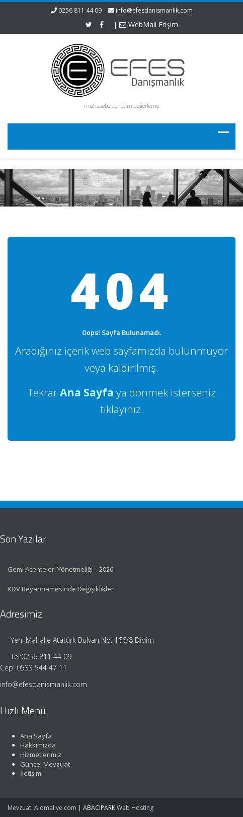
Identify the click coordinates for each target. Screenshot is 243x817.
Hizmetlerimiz (39, 754)
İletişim (29, 773)
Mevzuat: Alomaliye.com (42, 807)
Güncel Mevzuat (43, 764)
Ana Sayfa (34, 735)
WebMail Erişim (148, 24)
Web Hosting (135, 807)
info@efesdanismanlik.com (154, 10)
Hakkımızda (36, 745)
